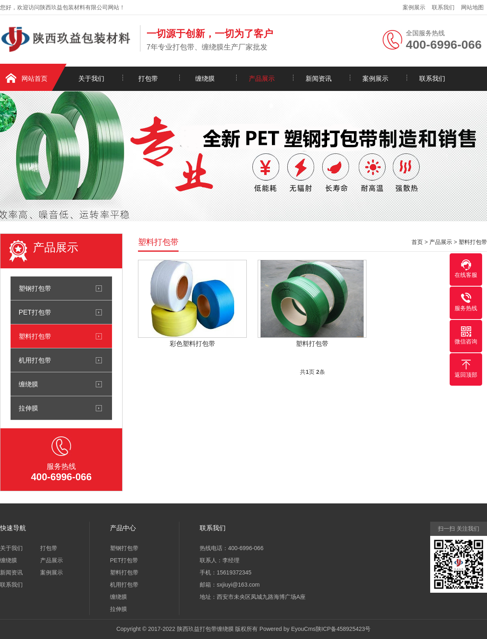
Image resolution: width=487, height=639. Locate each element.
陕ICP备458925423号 (343, 629)
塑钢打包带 (35, 288)
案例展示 (414, 7)
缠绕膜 (205, 78)
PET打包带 (35, 312)
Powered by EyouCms (286, 629)
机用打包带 (35, 360)
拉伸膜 (28, 408)
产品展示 (262, 78)
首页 (417, 242)
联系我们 (443, 7)
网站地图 (472, 7)
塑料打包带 (35, 336)
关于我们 (91, 78)
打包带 (148, 78)
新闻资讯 (319, 78)
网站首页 (34, 78)
